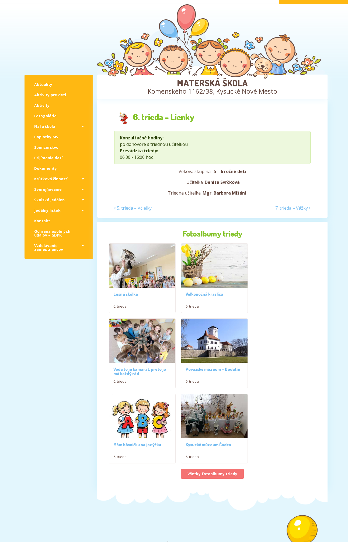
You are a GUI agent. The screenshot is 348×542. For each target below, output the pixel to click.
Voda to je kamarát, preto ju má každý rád (281, 295)
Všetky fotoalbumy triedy (212, 396)
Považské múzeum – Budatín (140, 367)
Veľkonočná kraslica (203, 293)
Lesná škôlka (125, 293)
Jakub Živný (315, 525)
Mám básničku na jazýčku (208, 367)
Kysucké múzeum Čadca (278, 367)
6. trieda (120, 305)
